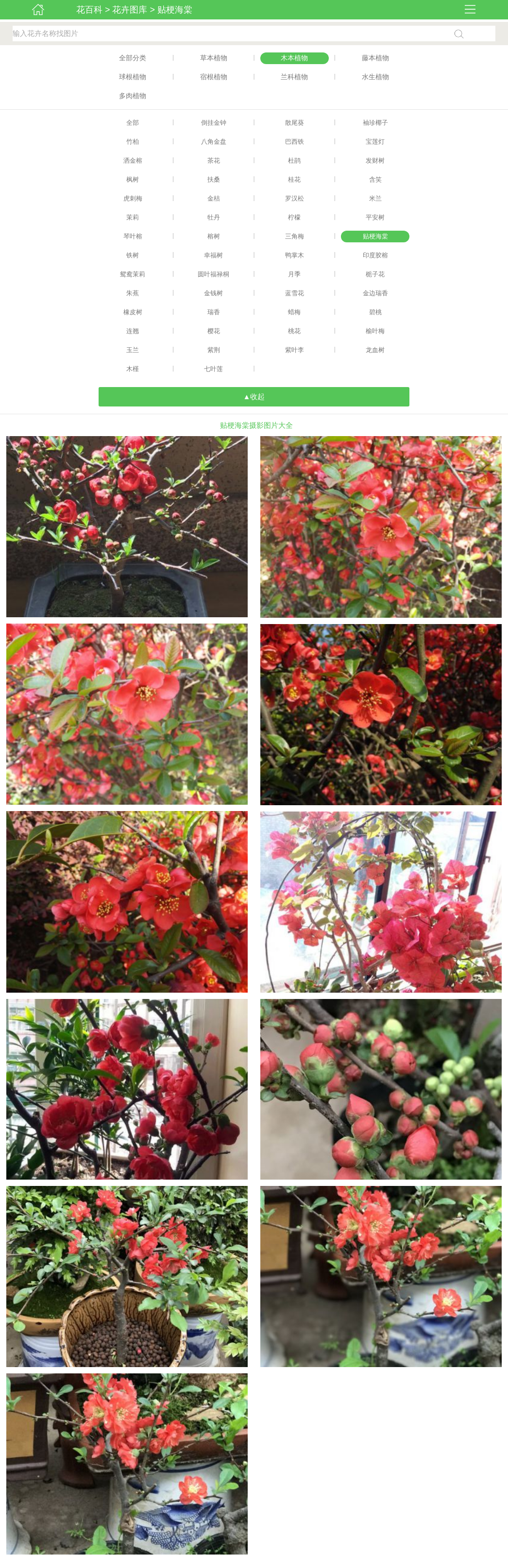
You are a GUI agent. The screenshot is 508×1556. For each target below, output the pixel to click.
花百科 (89, 10)
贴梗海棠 (174, 10)
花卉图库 (129, 10)
